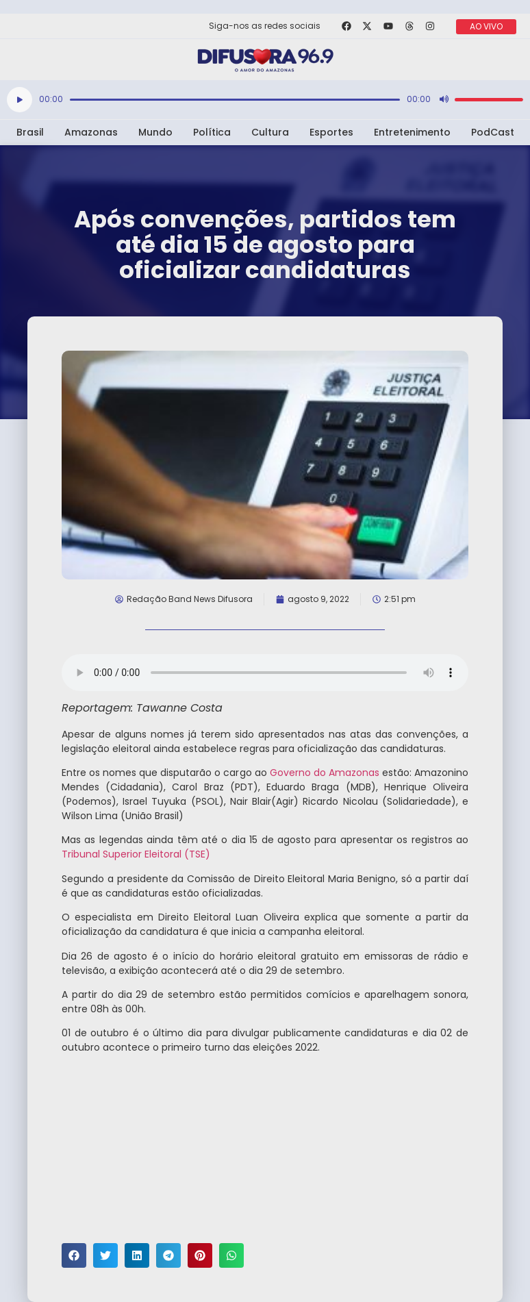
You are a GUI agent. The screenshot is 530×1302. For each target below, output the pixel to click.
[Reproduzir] (19, 99)
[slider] (235, 100)
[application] (265, 99)
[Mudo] (444, 99)
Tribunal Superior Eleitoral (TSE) (136, 854)
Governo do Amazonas (324, 772)
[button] (74, 1255)
